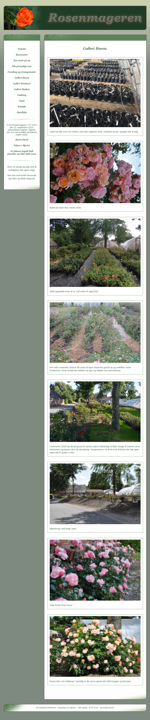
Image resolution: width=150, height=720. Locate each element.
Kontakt (22, 106)
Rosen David (22, 139)
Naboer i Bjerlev (22, 145)
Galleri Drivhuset (22, 83)
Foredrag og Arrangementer (22, 72)
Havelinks (22, 112)
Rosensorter (22, 54)
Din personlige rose (22, 66)
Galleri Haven (22, 77)
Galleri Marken (22, 89)
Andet (22, 101)
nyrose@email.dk (107, 708)
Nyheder (22, 49)
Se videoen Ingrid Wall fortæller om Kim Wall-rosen (21, 152)
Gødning (21, 95)
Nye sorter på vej (21, 60)
